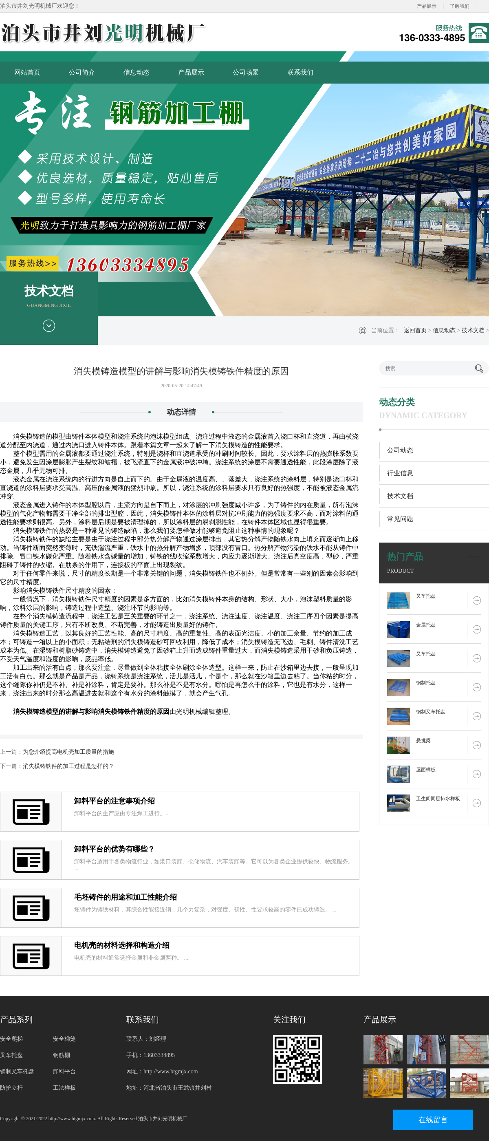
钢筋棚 (61, 1055)
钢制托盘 (426, 683)
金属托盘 (426, 625)
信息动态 (136, 72)
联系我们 (300, 72)
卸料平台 (64, 1071)
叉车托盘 (426, 596)
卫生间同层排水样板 (438, 798)
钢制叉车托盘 (430, 712)
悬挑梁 (423, 741)
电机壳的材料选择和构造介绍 (122, 945)
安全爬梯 (11, 1039)
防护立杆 (11, 1088)
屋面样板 (426, 769)
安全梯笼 (64, 1039)
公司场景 (246, 72)
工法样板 (64, 1088)
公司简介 (82, 72)
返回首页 (415, 330)
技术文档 (473, 330)
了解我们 (459, 6)
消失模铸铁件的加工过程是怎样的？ (68, 766)
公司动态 (400, 450)
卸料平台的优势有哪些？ (114, 849)
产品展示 (426, 6)
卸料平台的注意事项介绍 (114, 801)
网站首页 (27, 72)
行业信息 (400, 473)
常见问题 (400, 518)
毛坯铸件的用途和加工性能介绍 (125, 897)
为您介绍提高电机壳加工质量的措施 (68, 752)
